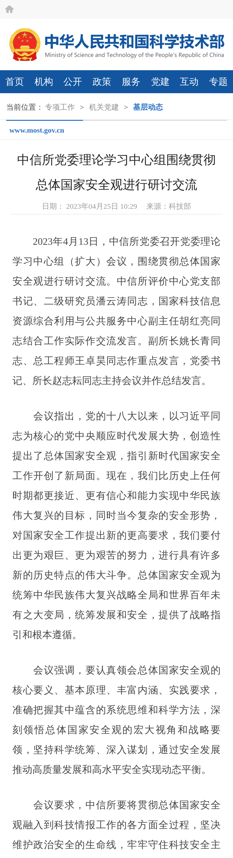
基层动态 (148, 107)
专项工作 (60, 107)
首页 (14, 81)
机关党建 (104, 107)
